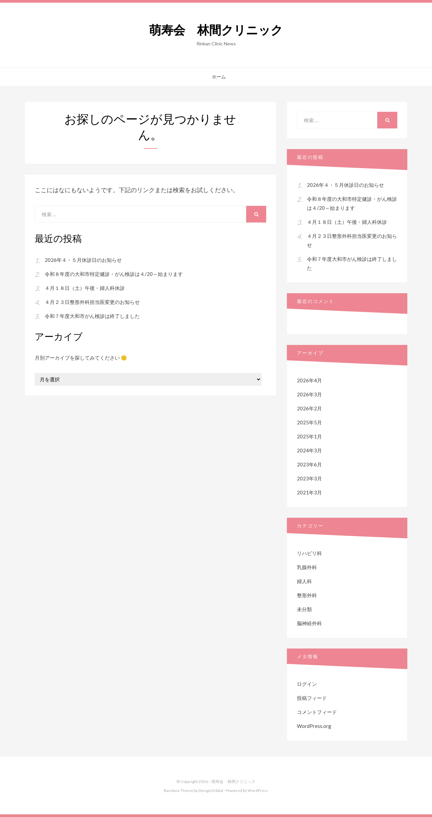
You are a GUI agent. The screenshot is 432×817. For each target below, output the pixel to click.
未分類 (304, 609)
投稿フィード (312, 698)
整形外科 (307, 595)
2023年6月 (309, 464)
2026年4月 (309, 380)
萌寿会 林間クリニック (216, 30)
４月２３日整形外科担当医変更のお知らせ (92, 302)
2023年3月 (309, 478)
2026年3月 (309, 394)
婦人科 (304, 581)
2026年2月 (309, 408)
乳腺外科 (307, 567)
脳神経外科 (309, 623)
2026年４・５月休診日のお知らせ (83, 260)
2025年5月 (309, 422)
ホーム (219, 77)
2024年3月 (309, 450)
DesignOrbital (210, 790)
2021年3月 (309, 492)
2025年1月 (309, 436)
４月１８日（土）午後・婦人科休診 (85, 288)
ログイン (307, 684)
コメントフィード (317, 712)
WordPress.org (314, 726)
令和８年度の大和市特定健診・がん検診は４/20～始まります (114, 274)
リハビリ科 (309, 553)
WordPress (258, 790)
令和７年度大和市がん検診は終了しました (92, 316)
